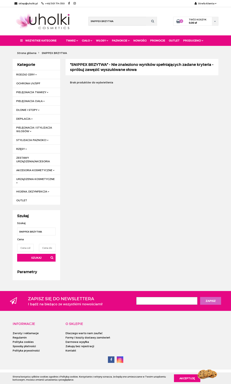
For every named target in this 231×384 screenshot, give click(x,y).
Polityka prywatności (26, 350)
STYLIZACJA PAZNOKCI (32, 140)
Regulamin (20, 337)
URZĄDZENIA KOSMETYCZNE (35, 180)
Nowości (140, 40)
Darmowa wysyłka (77, 341)
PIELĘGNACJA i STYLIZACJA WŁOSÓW (34, 129)
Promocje (157, 40)
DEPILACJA (24, 118)
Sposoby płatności (24, 346)
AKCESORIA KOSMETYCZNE (35, 170)
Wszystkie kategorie (38, 40)
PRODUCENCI (193, 40)
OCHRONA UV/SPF (28, 83)
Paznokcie (121, 40)
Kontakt (71, 350)
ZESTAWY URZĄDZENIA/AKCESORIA (33, 159)
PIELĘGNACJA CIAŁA (30, 101)
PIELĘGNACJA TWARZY (32, 92)
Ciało (87, 40)
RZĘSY (21, 148)
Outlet (174, 40)
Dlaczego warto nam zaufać (84, 333)
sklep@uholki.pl (26, 3)
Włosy (102, 40)
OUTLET (21, 200)
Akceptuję (187, 378)
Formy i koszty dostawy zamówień (88, 337)
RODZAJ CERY (26, 74)
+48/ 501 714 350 (53, 3)
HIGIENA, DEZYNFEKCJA (32, 191)
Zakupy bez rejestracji (80, 346)
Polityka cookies (23, 341)
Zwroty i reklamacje (26, 333)
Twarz (72, 40)
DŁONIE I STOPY (28, 109)
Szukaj (36, 257)
